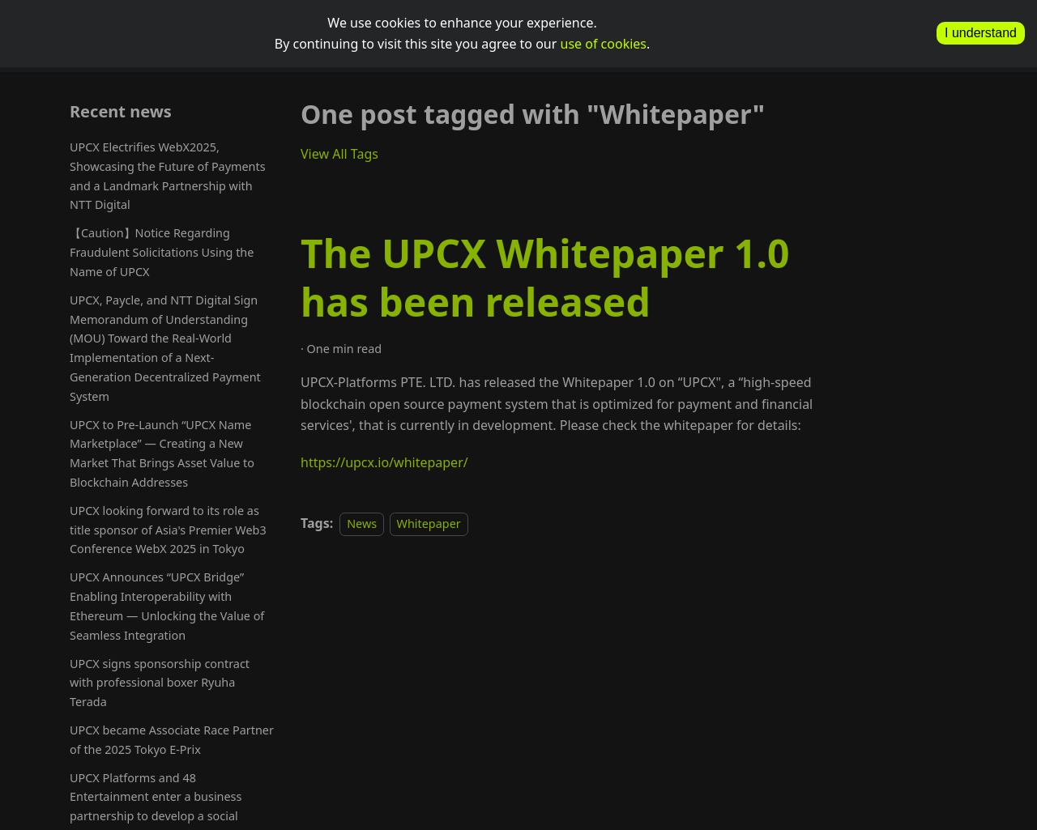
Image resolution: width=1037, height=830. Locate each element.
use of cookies (604, 44)
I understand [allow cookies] (981, 33)
